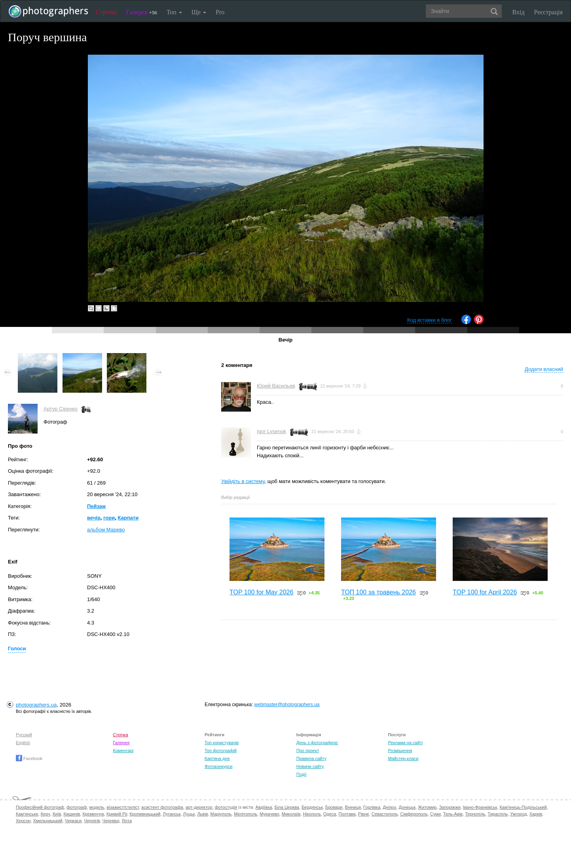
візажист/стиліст (122, 807)
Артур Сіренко (61, 409)
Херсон (23, 820)
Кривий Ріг (116, 814)
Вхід (518, 12)
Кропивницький (145, 814)
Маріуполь (221, 814)
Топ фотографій (221, 750)
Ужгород (518, 814)
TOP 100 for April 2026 (485, 592)
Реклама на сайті (405, 742)
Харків (536, 814)
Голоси (17, 648)
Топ (174, 12)
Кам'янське (27, 814)
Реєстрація (548, 12)
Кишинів (71, 814)
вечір (94, 518)
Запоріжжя (450, 807)
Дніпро (389, 807)
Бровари (334, 807)
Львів (202, 814)
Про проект (307, 750)
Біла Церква (287, 807)
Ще (199, 12)
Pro (220, 12)
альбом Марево (106, 530)
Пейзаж (96, 506)
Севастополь (385, 814)
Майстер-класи (403, 758)
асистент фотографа (162, 807)
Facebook (29, 758)
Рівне (363, 814)
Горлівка (371, 807)
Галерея (141, 12)
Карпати (128, 518)
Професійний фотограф (40, 807)
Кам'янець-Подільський (522, 807)
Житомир (427, 807)
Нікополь (312, 814)
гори (109, 518)
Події (301, 774)
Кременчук (93, 814)
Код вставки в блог (429, 320)
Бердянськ (312, 807)
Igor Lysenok (271, 431)
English (23, 742)
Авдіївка (264, 807)
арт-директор (199, 807)
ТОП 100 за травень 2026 (378, 592)
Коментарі (123, 750)
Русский (24, 734)
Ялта (127, 820)
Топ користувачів (222, 742)
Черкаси (73, 820)
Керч (45, 814)
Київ (57, 814)
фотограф (76, 807)
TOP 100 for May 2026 (261, 592)
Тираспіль (498, 814)
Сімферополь (413, 814)
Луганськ (172, 814)
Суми (435, 814)
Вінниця (353, 807)
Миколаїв (291, 814)
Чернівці (111, 820)
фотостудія (226, 807)
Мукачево (269, 814)
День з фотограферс (317, 742)
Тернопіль (475, 814)
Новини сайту (310, 766)
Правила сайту (311, 758)
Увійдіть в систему (243, 481)
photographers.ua (36, 705)
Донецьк (406, 807)
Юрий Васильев (276, 386)
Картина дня (217, 758)
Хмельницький (48, 820)
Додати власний (544, 369)
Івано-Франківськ (480, 807)
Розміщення (400, 750)
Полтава (347, 814)
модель (96, 807)
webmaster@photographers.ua (287, 704)
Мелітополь (245, 814)
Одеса (329, 814)
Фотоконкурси (218, 766)
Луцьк (189, 814)
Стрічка (106, 12)
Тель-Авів (453, 814)
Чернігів (92, 820)
